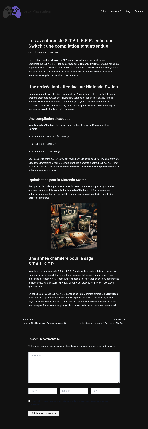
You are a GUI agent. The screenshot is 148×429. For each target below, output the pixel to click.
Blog (127, 11)
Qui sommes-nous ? (110, 11)
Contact (139, 11)
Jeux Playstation (37, 11)
